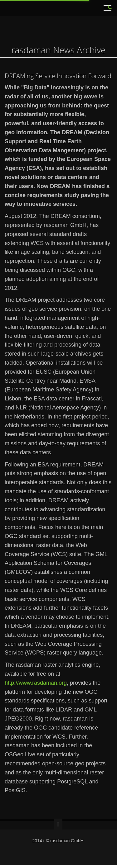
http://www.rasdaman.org (36, 683)
